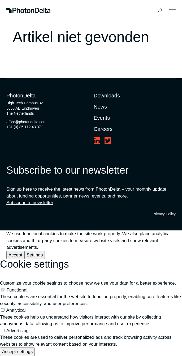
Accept (15, 255)
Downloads (107, 95)
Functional (17, 290)
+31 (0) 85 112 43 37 (23, 127)
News (100, 107)
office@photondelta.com (26, 122)
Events (102, 118)
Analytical (16, 310)
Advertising (17, 330)
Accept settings (17, 351)
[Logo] (28, 11)
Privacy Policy (164, 214)
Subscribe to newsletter (29, 202)
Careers (103, 129)
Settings (35, 255)
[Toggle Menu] (172, 10)
